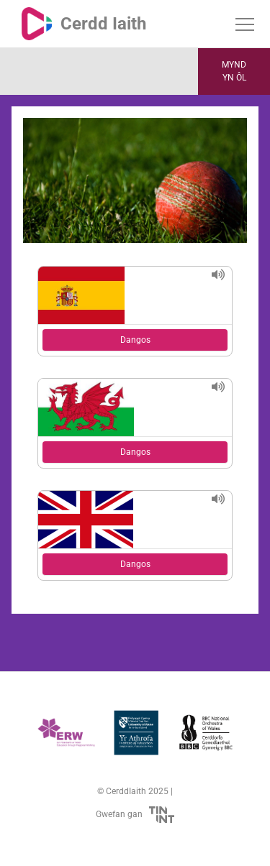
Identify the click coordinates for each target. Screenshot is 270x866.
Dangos (135, 340)
